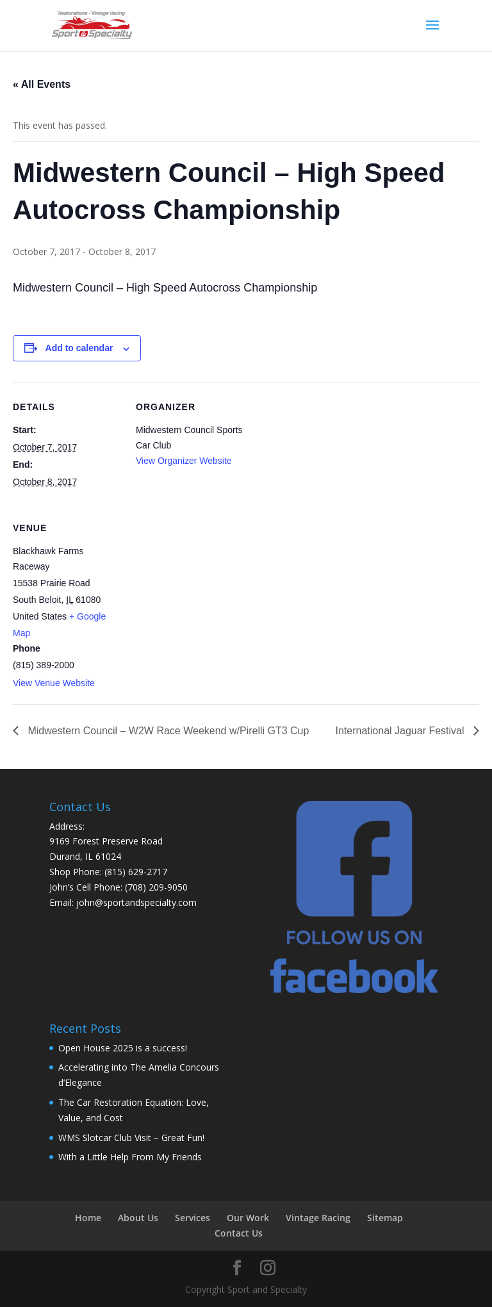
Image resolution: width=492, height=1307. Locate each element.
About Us (138, 1218)
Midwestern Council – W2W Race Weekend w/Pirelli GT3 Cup (167, 730)
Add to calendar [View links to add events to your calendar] (79, 348)
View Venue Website (54, 683)
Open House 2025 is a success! (122, 1048)
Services (192, 1218)
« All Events (41, 84)
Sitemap (385, 1218)
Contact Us (239, 1233)
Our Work (248, 1218)
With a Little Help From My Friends (130, 1157)
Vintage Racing (318, 1218)
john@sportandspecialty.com (136, 902)
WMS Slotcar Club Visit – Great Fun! (131, 1137)
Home (88, 1218)
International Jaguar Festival (401, 730)
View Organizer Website (184, 461)
